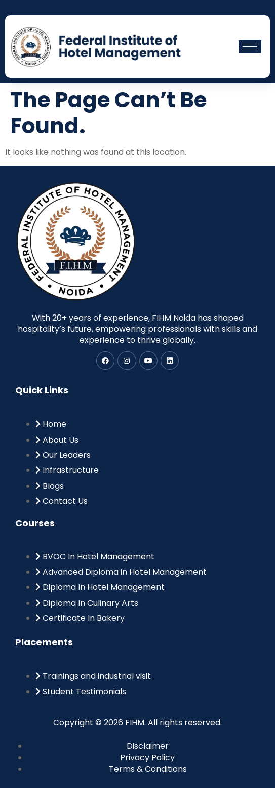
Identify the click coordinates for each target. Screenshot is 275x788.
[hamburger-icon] (250, 46)
